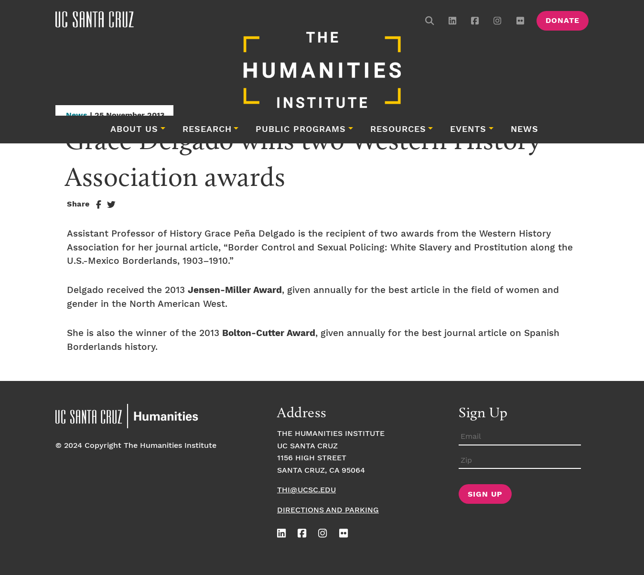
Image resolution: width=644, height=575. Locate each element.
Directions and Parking (328, 510)
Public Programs (301, 129)
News (524, 129)
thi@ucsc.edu (306, 490)
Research (207, 129)
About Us (134, 129)
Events (468, 129)
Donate (563, 21)
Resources (398, 129)
